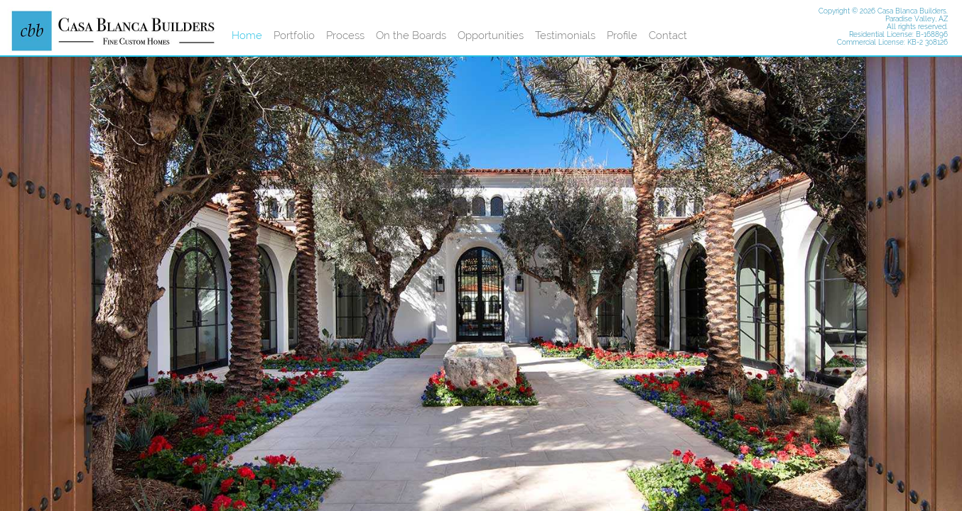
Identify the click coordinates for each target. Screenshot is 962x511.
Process (345, 35)
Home (247, 35)
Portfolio (294, 35)
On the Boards (411, 35)
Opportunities (491, 35)
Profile (622, 35)
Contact (668, 35)
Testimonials (565, 35)
